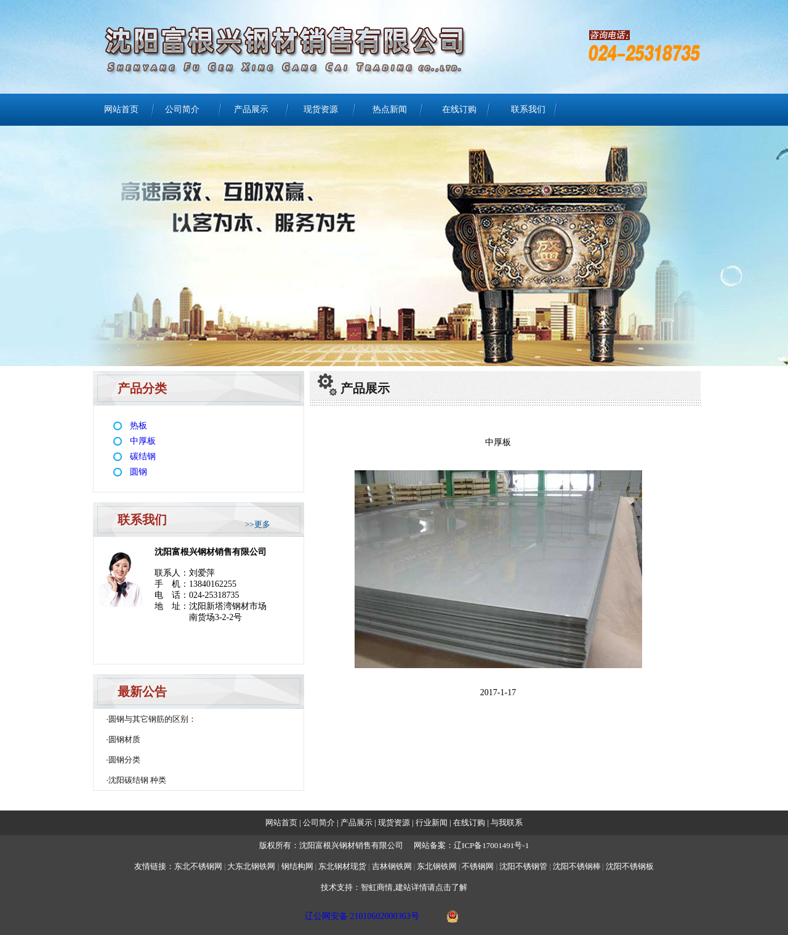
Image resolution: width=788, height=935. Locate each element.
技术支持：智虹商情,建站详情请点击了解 (394, 887)
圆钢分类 (124, 759)
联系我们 (528, 109)
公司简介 (182, 109)
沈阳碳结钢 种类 (137, 780)
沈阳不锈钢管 (523, 866)
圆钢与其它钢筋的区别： (152, 719)
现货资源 (321, 109)
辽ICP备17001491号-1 (491, 845)
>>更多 (257, 524)
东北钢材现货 (342, 866)
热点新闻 (389, 109)
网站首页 (121, 109)
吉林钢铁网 (392, 866)
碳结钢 (143, 456)
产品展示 (251, 109)
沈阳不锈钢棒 (577, 866)
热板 (138, 425)
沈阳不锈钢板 (630, 866)
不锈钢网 (479, 866)
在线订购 (459, 109)
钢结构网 (297, 866)
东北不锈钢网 (198, 866)
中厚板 (143, 441)
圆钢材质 (124, 739)
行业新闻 (432, 822)
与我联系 (506, 822)
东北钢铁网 (437, 866)
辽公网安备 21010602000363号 (362, 916)
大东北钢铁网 (251, 866)
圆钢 (138, 471)
